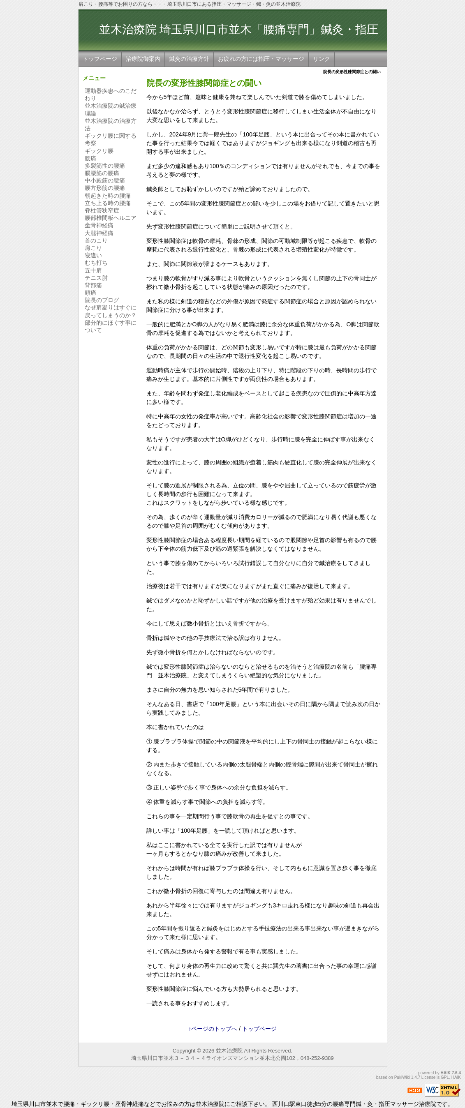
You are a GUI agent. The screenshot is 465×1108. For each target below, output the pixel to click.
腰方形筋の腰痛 (105, 188)
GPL (445, 1077)
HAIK (446, 1073)
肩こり (93, 248)
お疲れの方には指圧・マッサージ (261, 58)
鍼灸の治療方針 (189, 58)
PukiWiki (402, 1077)
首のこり (96, 240)
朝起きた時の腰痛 (108, 195)
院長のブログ (102, 300)
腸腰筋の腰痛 (102, 173)
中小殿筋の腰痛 (105, 180)
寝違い (93, 255)
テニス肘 (96, 278)
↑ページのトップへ (212, 1028)
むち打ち (96, 262)
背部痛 (93, 285)
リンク (321, 58)
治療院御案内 (143, 58)
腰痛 (90, 158)
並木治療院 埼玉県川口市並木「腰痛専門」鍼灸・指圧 (239, 37)
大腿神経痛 (99, 233)
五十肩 (93, 270)
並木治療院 (229, 1051)
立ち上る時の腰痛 (108, 203)
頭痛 (90, 292)
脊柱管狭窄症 (102, 210)
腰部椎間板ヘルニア (110, 218)
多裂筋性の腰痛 (105, 165)
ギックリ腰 (99, 151)
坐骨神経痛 (99, 225)
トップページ (100, 58)
